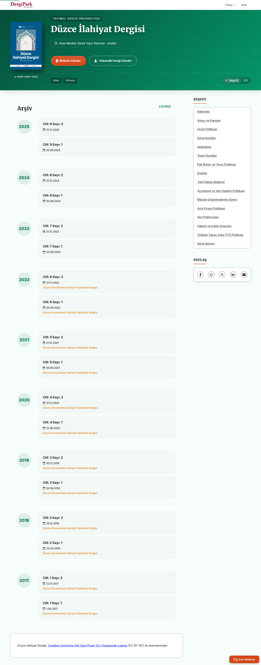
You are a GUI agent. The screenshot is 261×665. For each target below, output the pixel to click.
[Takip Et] (231, 80)
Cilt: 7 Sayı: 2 (53, 226)
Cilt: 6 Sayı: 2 (53, 277)
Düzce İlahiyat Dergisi (98, 29)
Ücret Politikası (207, 129)
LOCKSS (165, 106)
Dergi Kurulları (206, 138)
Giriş (244, 4)
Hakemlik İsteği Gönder (113, 60)
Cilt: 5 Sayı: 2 (53, 337)
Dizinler (202, 173)
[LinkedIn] (233, 274)
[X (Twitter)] (222, 274)
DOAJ (56, 80)
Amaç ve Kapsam (209, 120)
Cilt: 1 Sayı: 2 (52, 578)
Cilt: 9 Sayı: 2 (53, 124)
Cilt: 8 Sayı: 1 (52, 195)
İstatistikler (204, 147)
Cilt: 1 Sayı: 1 (52, 603)
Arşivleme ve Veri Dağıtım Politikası (221, 191)
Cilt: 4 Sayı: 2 (53, 397)
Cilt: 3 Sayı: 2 (53, 457)
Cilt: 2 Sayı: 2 (53, 518)
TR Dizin (70, 80)
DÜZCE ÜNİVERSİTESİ (84, 18)
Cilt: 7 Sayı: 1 (52, 246)
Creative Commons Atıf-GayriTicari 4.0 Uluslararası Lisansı (88, 645)
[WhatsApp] (211, 274)
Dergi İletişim (206, 243)
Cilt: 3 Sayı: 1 (52, 482)
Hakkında (203, 111)
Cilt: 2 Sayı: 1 (52, 543)
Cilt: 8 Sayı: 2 (53, 175)
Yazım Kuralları (207, 155)
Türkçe (230, 5)
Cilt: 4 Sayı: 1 (53, 422)
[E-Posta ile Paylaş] (244, 274)
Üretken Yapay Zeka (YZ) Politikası (220, 235)
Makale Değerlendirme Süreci (217, 199)
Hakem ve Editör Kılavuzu (214, 226)
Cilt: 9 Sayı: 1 (53, 144)
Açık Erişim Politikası (211, 208)
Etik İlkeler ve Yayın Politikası (216, 164)
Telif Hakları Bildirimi (211, 182)
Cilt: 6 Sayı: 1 (53, 302)
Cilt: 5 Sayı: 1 (52, 362)
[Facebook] (200, 274)
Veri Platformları (208, 217)
